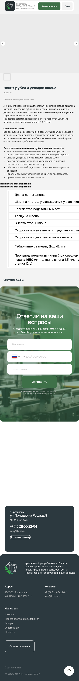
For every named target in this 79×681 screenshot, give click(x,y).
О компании (12, 627)
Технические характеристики (19, 99)
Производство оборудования (22, 618)
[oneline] (39, 369)
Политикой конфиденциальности (39, 393)
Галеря (9, 623)
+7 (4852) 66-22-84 (56, 592)
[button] (49, 6)
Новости (10, 632)
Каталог (9, 614)
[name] (39, 344)
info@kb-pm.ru (53, 596)
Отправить (39, 382)
